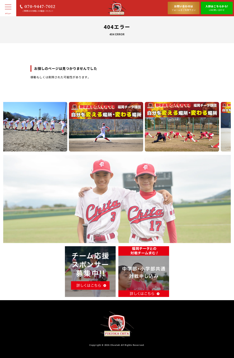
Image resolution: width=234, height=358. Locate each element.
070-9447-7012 (40, 6)
